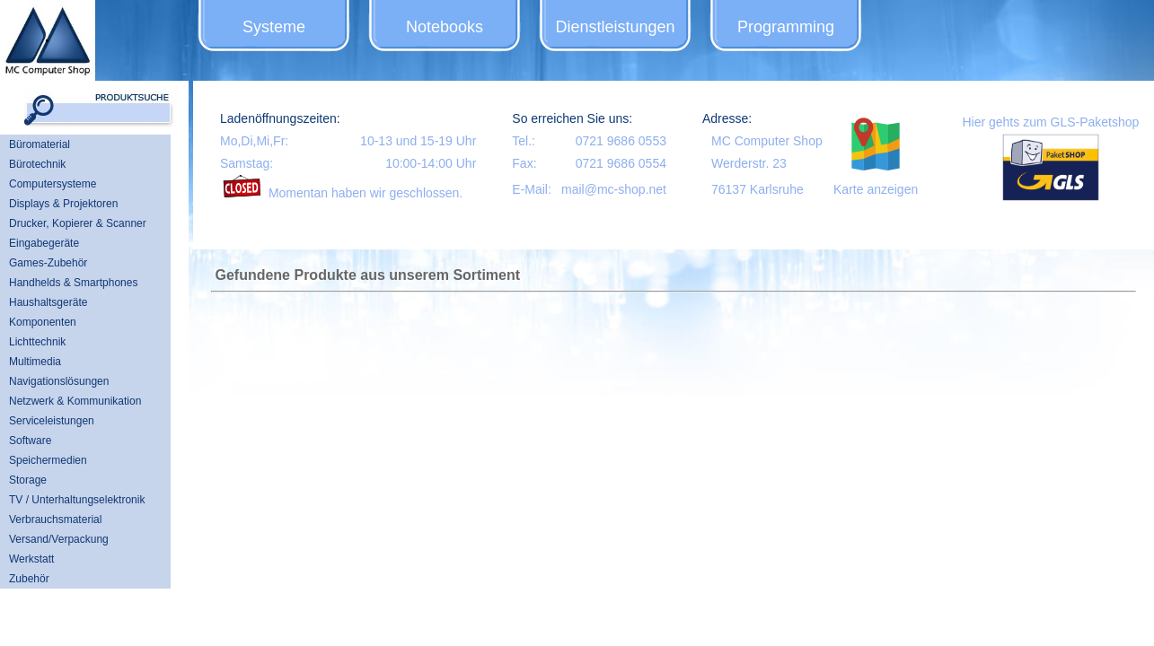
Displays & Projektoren (63, 203)
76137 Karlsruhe (757, 189)
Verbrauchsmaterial (55, 519)
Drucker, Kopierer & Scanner (77, 223)
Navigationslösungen (59, 381)
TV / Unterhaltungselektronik (77, 499)
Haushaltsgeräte (48, 302)
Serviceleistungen (51, 421)
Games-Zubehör (48, 263)
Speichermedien (48, 460)
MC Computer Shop (767, 141)
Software (30, 440)
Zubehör (29, 578)
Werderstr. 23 (749, 163)
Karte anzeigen (875, 189)
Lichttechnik (37, 342)
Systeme (273, 27)
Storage (28, 480)
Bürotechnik (37, 164)
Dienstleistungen (614, 27)
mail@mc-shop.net (613, 189)
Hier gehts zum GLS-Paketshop (1050, 122)
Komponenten (42, 322)
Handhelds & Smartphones (73, 282)
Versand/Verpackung (59, 539)
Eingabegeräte (44, 243)
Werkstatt (31, 559)
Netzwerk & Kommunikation (75, 401)
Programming (785, 27)
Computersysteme (52, 184)
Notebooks (444, 27)
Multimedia (35, 361)
